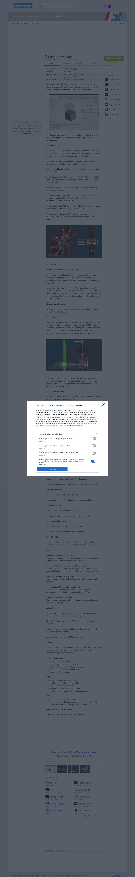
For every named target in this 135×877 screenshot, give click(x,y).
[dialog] (67, 438)
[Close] (104, 405)
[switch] (93, 438)
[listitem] (67, 434)
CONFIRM (52, 469)
